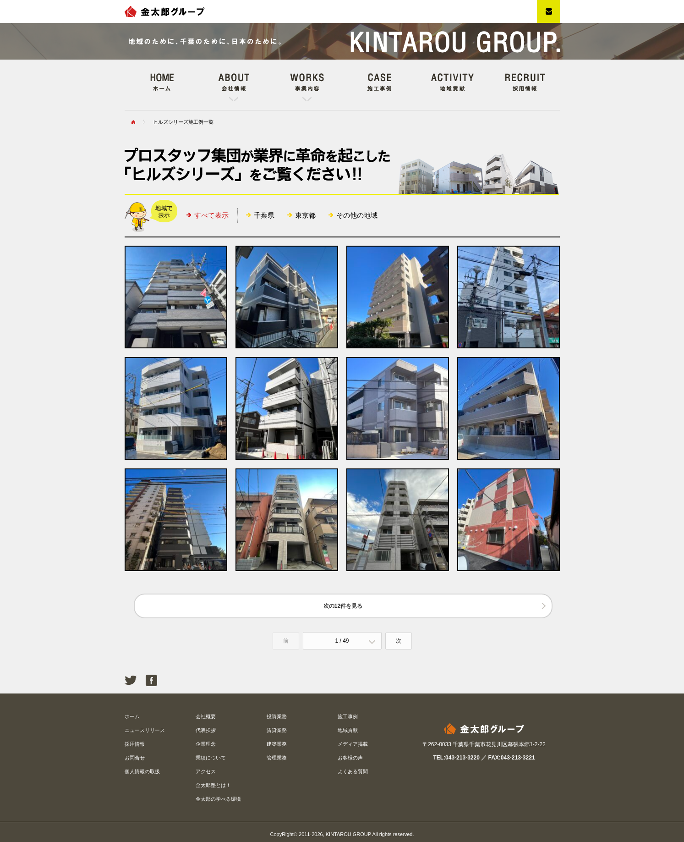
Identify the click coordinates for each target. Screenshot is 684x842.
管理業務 (277, 757)
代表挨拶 (206, 730)
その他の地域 (357, 215)
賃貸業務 (277, 730)
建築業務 (277, 744)
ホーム (132, 716)
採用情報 (135, 744)
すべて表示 (211, 215)
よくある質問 (353, 771)
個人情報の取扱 (142, 771)
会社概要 (206, 716)
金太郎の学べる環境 (218, 799)
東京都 (305, 215)
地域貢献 (348, 730)
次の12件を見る (342, 606)
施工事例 (348, 716)
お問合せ (135, 757)
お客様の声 (350, 757)
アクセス (206, 771)
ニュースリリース (145, 730)
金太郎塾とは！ (213, 785)
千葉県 (264, 215)
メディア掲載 (353, 744)
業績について (211, 757)
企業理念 (206, 744)
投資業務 (277, 716)
